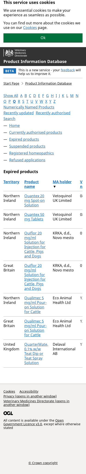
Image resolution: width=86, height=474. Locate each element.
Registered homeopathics (31, 153)
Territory (11, 181)
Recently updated (18, 112)
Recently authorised (53, 112)
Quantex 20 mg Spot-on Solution (34, 200)
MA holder (62, 181)
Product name (31, 184)
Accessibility (28, 391)
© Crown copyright (43, 463)
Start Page (11, 83)
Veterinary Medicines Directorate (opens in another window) (36, 403)
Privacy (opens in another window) (30, 396)
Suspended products (27, 146)
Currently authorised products (35, 132)
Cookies (30, 27)
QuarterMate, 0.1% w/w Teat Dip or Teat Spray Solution (36, 353)
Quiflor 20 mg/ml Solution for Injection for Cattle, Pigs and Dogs (35, 245)
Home (14, 125)
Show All (10, 95)
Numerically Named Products (28, 107)
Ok (43, 37)
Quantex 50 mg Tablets (34, 217)
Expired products (24, 139)
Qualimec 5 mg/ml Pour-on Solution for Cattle (35, 304)
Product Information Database (35, 61)
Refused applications (27, 160)
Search (9, 118)
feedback (68, 70)
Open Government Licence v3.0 (33, 422)
